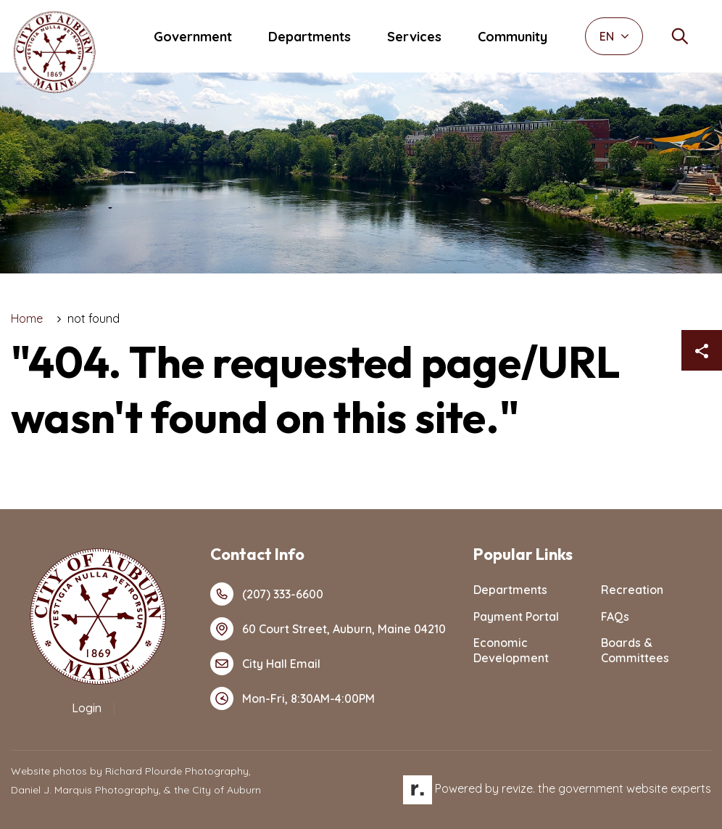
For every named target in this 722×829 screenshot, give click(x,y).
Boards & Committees (635, 650)
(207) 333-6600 (266, 594)
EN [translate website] (614, 36)
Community (512, 36)
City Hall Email (265, 663)
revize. (518, 788)
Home (27, 318)
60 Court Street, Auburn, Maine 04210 (328, 628)
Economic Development (511, 650)
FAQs (615, 616)
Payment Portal (516, 616)
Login (86, 708)
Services (414, 36)
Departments (309, 36)
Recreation (632, 589)
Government (193, 36)
